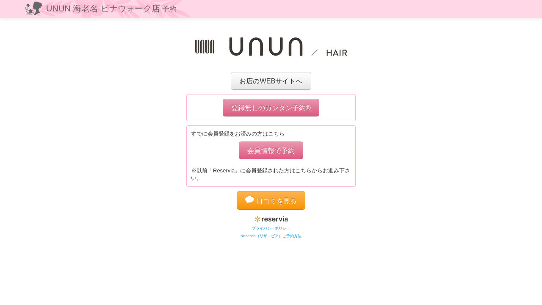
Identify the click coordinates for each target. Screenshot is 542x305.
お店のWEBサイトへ (270, 81)
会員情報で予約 (271, 150)
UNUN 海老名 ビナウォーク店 (111, 8)
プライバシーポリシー (271, 228)
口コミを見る (271, 201)
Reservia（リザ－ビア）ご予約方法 (271, 236)
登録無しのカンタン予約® (271, 107)
